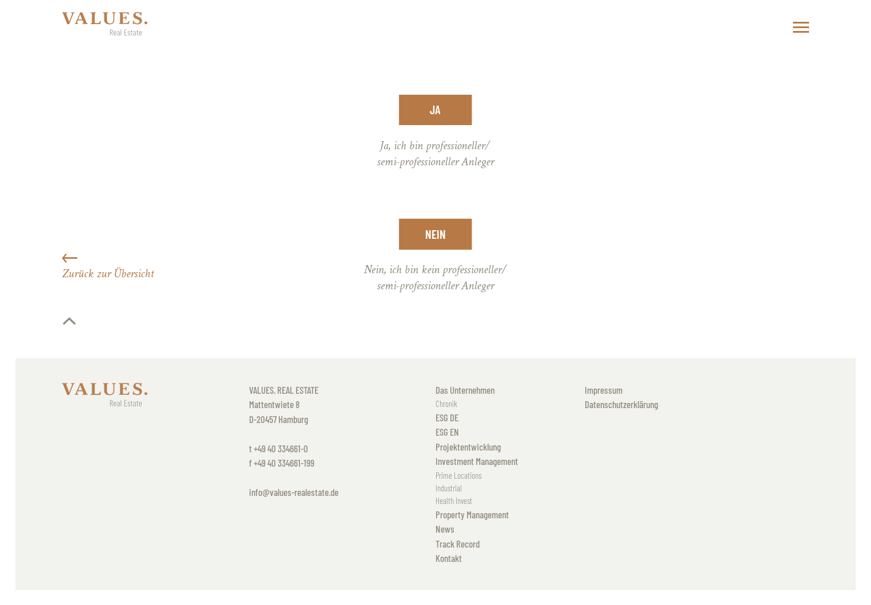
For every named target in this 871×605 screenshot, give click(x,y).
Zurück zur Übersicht (108, 266)
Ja (435, 109)
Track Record (458, 543)
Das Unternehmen (465, 389)
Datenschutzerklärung (621, 404)
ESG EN (447, 431)
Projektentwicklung (468, 446)
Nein (435, 234)
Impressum (604, 389)
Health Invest (454, 500)
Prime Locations (458, 475)
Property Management (472, 514)
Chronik (446, 403)
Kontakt (449, 558)
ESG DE (447, 417)
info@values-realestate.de (294, 492)
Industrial (449, 488)
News (445, 528)
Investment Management (477, 461)
